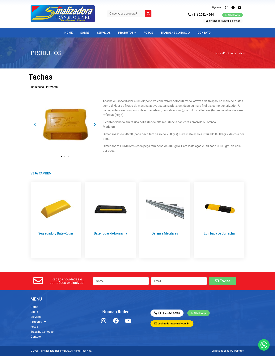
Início (218, 53)
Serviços (104, 32)
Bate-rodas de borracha (110, 233)
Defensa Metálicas (165, 233)
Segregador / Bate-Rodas (56, 233)
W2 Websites (237, 350)
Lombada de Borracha (219, 233)
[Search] (148, 13)
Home (68, 32)
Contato (204, 32)
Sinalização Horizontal (43, 87)
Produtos (127, 32)
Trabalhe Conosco (175, 32)
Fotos (148, 32)
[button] (34, 124)
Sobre (84, 32)
